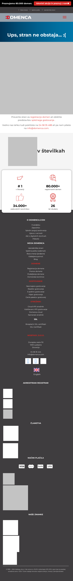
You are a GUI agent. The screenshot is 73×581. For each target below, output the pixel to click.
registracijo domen (40, 117)
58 (34, 352)
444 (39, 352)
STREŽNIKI (36, 302)
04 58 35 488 (45, 125)
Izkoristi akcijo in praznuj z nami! (52, 3)
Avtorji (50, 571)
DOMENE (35, 263)
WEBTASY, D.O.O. (35, 335)
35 (36, 352)
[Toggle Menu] (64, 17)
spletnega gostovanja (43, 120)
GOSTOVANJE (36, 281)
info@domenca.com (38, 128)
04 (31, 352)
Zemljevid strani (58, 571)
